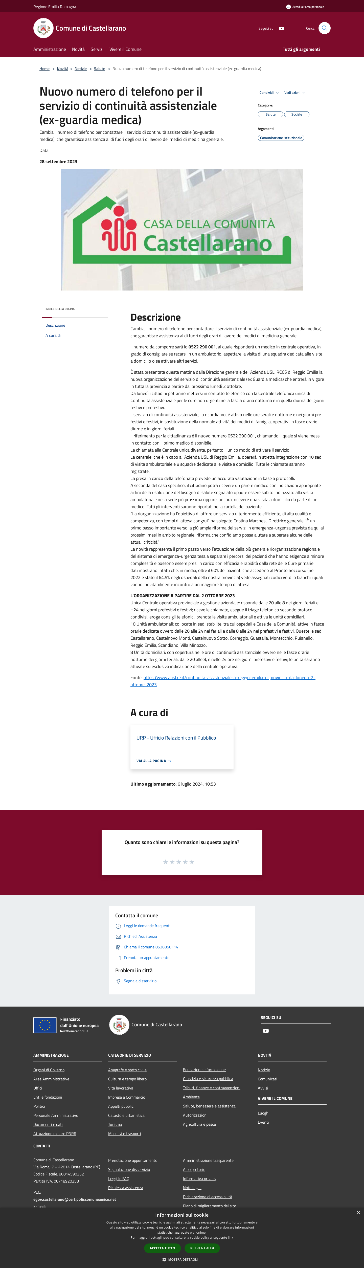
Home (44, 68)
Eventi (263, 1122)
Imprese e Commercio (126, 1097)
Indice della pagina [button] (60, 308)
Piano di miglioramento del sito (209, 1206)
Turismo (115, 1124)
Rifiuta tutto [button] (202, 1248)
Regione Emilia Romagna (54, 7)
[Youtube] (280, 28)
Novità (62, 68)
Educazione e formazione (204, 1069)
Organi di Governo (48, 1070)
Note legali (192, 1188)
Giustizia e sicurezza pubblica (208, 1079)
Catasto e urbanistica (126, 1115)
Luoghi (263, 1113)
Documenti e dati (48, 1124)
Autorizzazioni (195, 1115)
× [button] (358, 1213)
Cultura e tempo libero (127, 1079)
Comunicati (267, 1079)
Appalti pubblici (121, 1106)
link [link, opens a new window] (230, 1237)
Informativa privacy (199, 1178)
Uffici (37, 1088)
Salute (99, 68)
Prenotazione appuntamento (132, 1160)
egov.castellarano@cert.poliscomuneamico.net (74, 1199)
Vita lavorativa (120, 1088)
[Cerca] (324, 28)
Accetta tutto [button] (162, 1248)
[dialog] (182, 1238)
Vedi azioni (295, 93)
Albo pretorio (194, 1169)
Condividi (270, 93)
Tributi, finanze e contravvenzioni (211, 1088)
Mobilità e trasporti (124, 1133)
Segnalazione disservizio (129, 1169)
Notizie (81, 68)
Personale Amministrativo (55, 1115)
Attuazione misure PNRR (54, 1133)
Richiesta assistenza (125, 1188)
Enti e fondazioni (47, 1097)
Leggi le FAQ (118, 1178)
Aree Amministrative (51, 1079)
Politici (39, 1106)
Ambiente (191, 1097)
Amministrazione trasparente (208, 1160)
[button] (182, 1259)
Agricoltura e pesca (199, 1124)
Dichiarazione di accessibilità (207, 1197)
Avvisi (263, 1088)
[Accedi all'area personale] (305, 7)
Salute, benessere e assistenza (209, 1106)
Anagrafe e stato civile (127, 1070)
